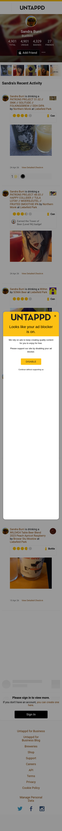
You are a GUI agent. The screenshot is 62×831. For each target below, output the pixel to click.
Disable (31, 361)
